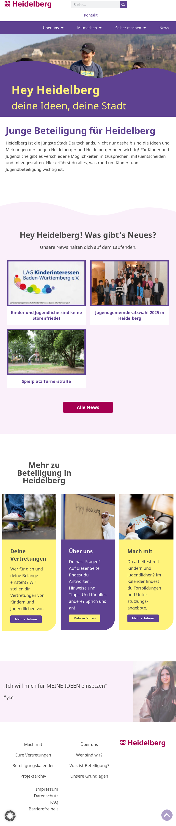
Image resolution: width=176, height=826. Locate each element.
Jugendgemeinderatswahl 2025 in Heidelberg (129, 315)
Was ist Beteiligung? (89, 765)
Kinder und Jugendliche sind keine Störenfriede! (46, 315)
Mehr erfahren (85, 618)
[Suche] (123, 4)
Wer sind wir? (89, 755)
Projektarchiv (33, 776)
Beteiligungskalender (33, 765)
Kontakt (91, 15)
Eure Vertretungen (33, 755)
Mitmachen (89, 28)
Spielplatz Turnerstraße (46, 381)
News (164, 27)
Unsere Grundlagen (89, 776)
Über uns (53, 28)
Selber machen (130, 28)
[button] (10, 816)
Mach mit (33, 744)
